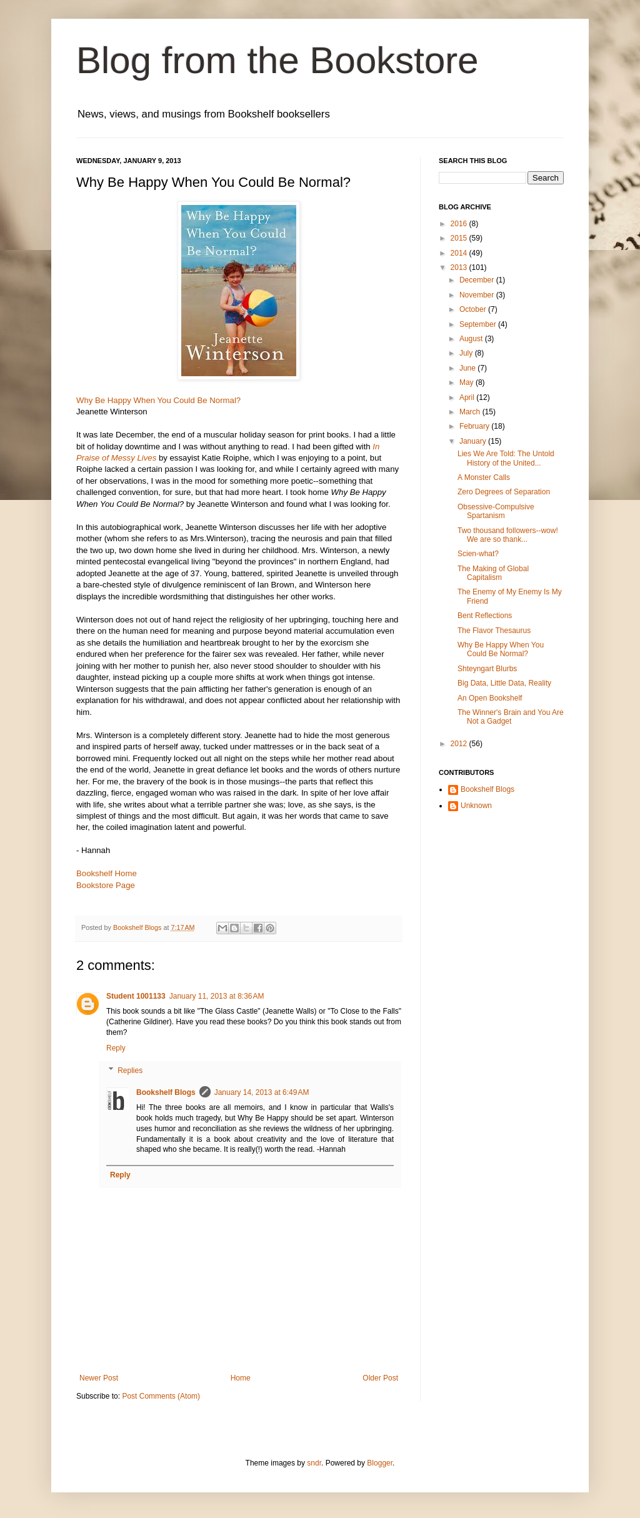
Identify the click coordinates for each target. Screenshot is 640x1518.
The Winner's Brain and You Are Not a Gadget (511, 717)
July (467, 353)
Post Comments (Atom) (161, 1396)
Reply (116, 1048)
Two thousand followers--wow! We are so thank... (508, 535)
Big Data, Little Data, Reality (504, 683)
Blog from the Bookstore (277, 60)
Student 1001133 (136, 996)
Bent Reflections (485, 615)
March (470, 411)
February (475, 426)
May (467, 382)
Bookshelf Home (106, 873)
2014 (460, 253)
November (477, 295)
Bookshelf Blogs (166, 1092)
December (477, 280)
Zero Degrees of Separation (504, 491)
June (468, 368)
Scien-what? (478, 553)
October (473, 309)
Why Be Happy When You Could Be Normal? (158, 400)
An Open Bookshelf (490, 698)
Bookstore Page (105, 885)
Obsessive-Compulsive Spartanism (496, 511)
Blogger (379, 1463)
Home (241, 1378)
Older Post (380, 1378)
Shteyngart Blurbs (487, 668)
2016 (460, 223)
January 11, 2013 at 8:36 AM (216, 996)
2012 (460, 743)
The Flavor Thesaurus (494, 630)
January (473, 441)
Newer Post (98, 1378)
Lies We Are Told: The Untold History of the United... (506, 458)
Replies (130, 1070)
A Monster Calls (484, 477)
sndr (314, 1463)
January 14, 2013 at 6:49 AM (261, 1092)
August (472, 338)
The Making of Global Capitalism (493, 573)
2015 (460, 238)
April (467, 397)
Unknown (476, 805)
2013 (460, 267)
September (478, 324)
